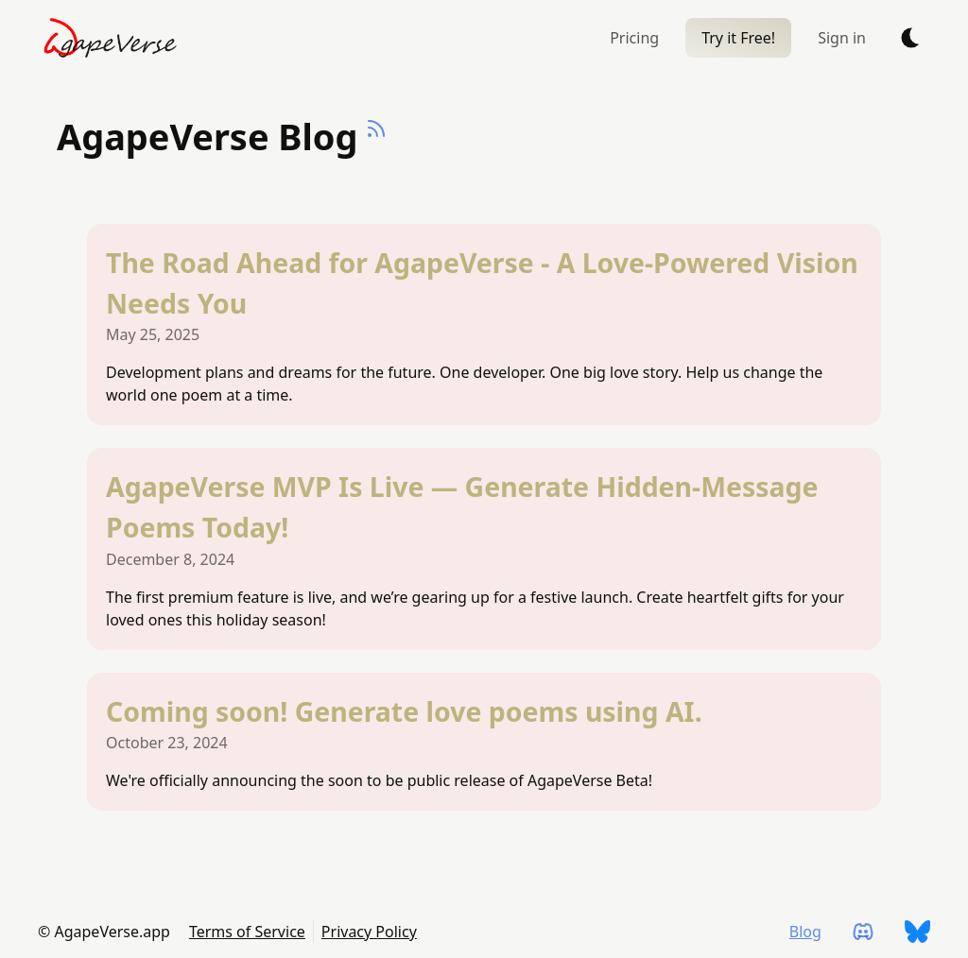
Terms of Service (247, 931)
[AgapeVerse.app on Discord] (863, 931)
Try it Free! (738, 37)
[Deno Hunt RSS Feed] (376, 152)
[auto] (911, 38)
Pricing (634, 37)
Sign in (842, 37)
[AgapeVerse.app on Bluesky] (917, 931)
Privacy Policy (369, 931)
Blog (805, 931)
